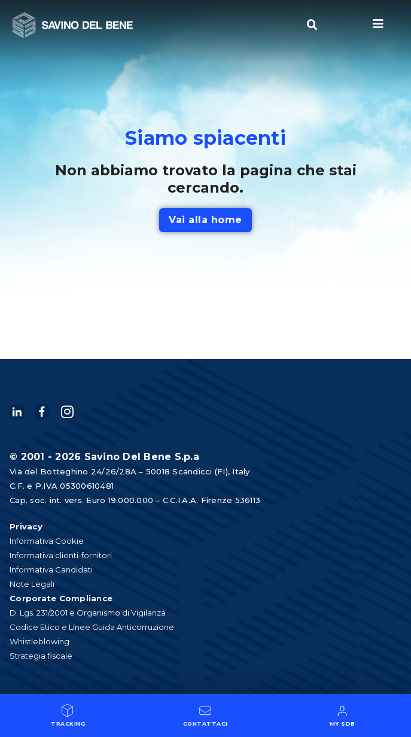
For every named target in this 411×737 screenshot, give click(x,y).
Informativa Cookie (47, 541)
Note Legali (32, 584)
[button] (312, 25)
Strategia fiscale (41, 655)
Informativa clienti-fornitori (61, 555)
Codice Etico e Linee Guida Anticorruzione (92, 627)
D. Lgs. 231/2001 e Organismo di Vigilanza (88, 612)
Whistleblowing (39, 641)
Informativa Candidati (51, 569)
